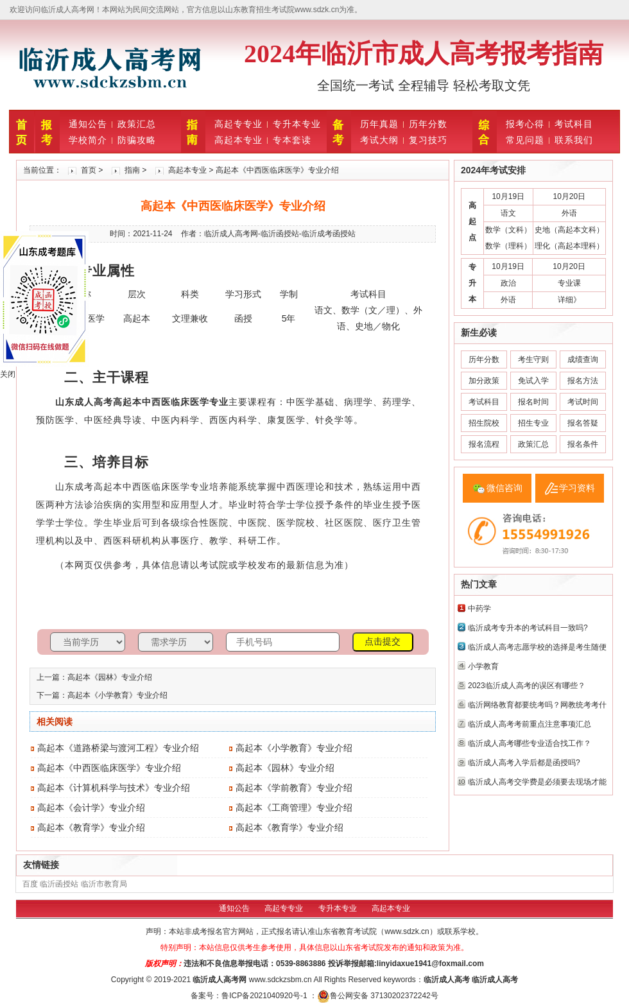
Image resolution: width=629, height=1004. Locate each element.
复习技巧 (428, 140)
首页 (88, 170)
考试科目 (574, 124)
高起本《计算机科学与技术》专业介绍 (113, 788)
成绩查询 (582, 359)
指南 (132, 170)
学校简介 (88, 140)
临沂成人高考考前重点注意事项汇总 (529, 724)
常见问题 (525, 140)
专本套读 (292, 140)
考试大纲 (379, 140)
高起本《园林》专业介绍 (109, 677)
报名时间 (533, 401)
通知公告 (88, 124)
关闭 (7, 374)
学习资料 (577, 488)
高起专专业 (238, 124)
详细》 (569, 299)
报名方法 (582, 380)
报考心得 (525, 124)
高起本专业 (238, 140)
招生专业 (533, 423)
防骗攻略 (136, 140)
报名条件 (582, 444)
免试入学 (533, 380)
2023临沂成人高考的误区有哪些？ (526, 685)
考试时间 (582, 401)
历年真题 (379, 124)
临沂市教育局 (104, 883)
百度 (30, 883)
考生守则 (533, 359)
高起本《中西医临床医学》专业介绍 (109, 768)
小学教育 (483, 666)
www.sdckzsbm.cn (280, 979)
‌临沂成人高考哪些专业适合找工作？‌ (529, 743)
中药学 (479, 608)
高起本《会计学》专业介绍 (91, 807)
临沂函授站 (59, 883)
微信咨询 (504, 488)
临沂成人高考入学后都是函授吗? (524, 762)
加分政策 (484, 380)
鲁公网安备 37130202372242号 (377, 995)
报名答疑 (582, 423)
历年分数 (428, 124)
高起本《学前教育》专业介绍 (294, 788)
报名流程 (484, 444)
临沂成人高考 (216, 979)
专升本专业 (297, 124)
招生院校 (484, 423)
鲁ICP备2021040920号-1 (265, 995)
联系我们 (574, 140)
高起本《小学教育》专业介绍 (117, 695)
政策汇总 (136, 124)
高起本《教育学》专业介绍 (91, 827)
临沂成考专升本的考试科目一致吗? (528, 627)
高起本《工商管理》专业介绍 (294, 807)
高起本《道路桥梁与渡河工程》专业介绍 (118, 748)
